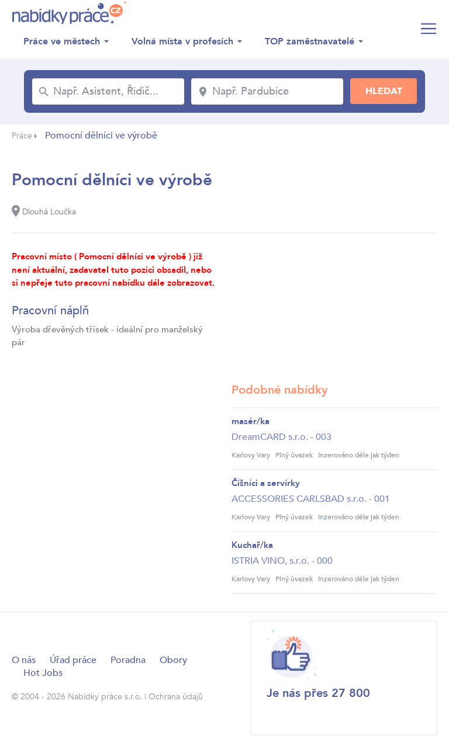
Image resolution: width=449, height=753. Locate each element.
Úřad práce (73, 660)
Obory (173, 660)
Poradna (128, 660)
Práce (22, 135)
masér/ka (251, 421)
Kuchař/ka (252, 545)
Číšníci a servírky (266, 483)
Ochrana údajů (175, 696)
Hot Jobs (43, 673)
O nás (24, 660)
